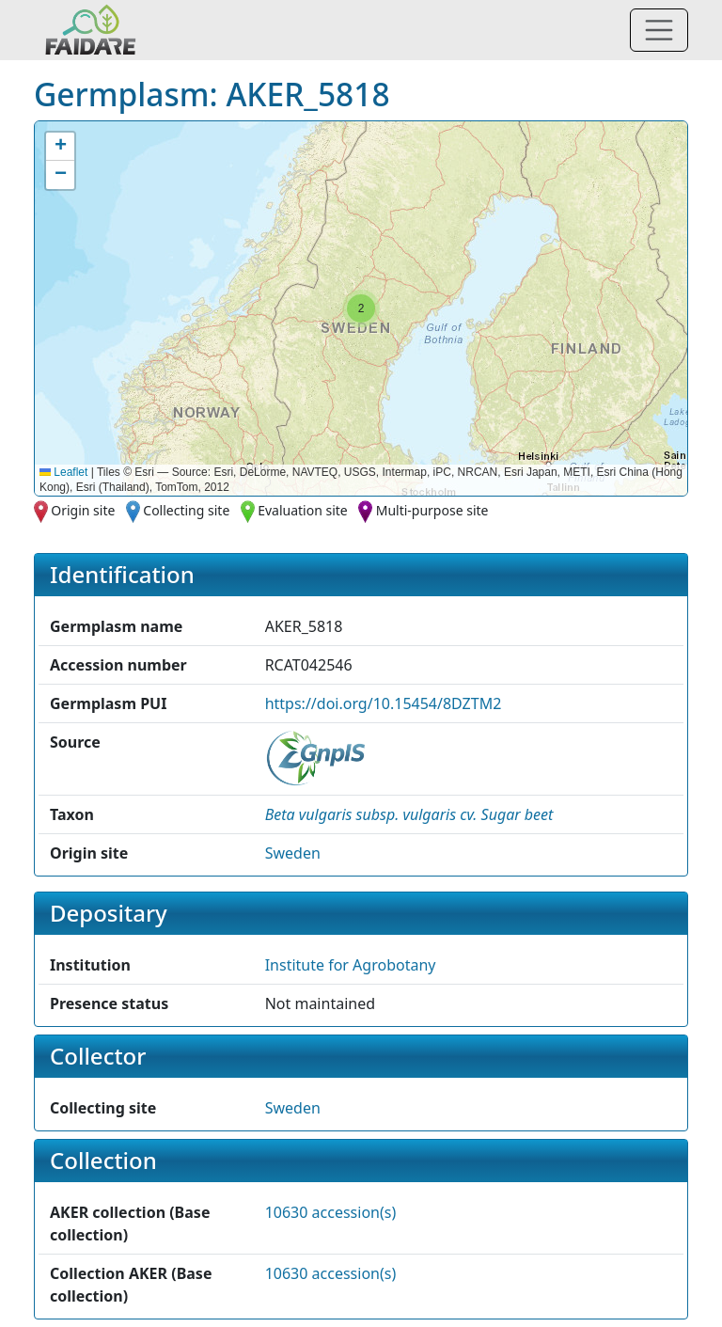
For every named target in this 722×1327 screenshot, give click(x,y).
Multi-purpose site (432, 510)
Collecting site (186, 510)
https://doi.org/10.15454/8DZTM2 (383, 703)
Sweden (293, 853)
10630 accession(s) (331, 1212)
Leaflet (63, 472)
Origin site (83, 510)
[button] (361, 308)
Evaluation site (303, 510)
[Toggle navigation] (659, 30)
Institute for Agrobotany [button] (350, 965)
